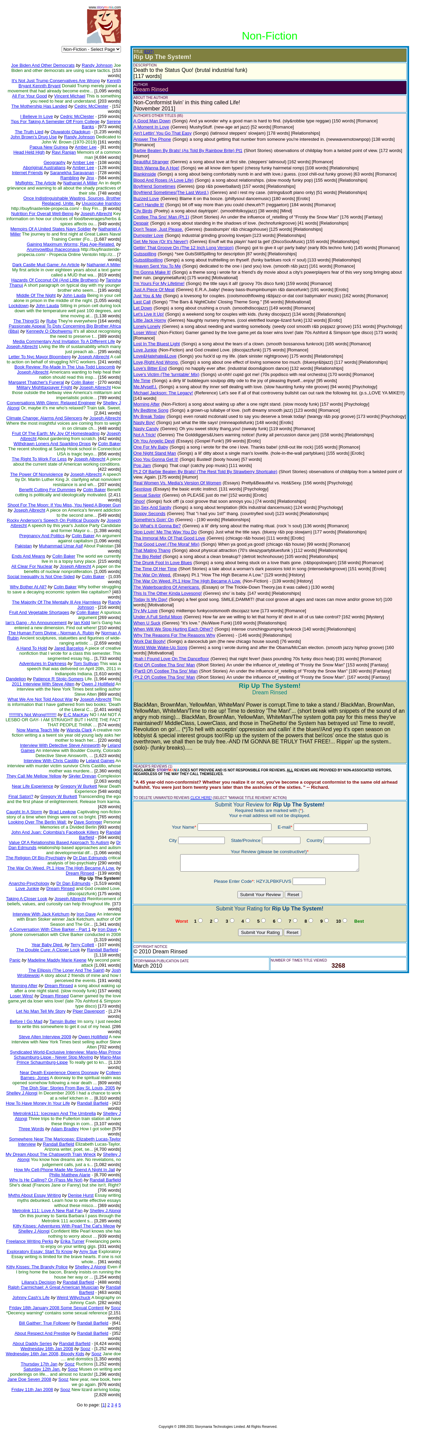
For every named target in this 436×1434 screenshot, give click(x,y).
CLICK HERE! (201, 798)
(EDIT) (149, 52)
